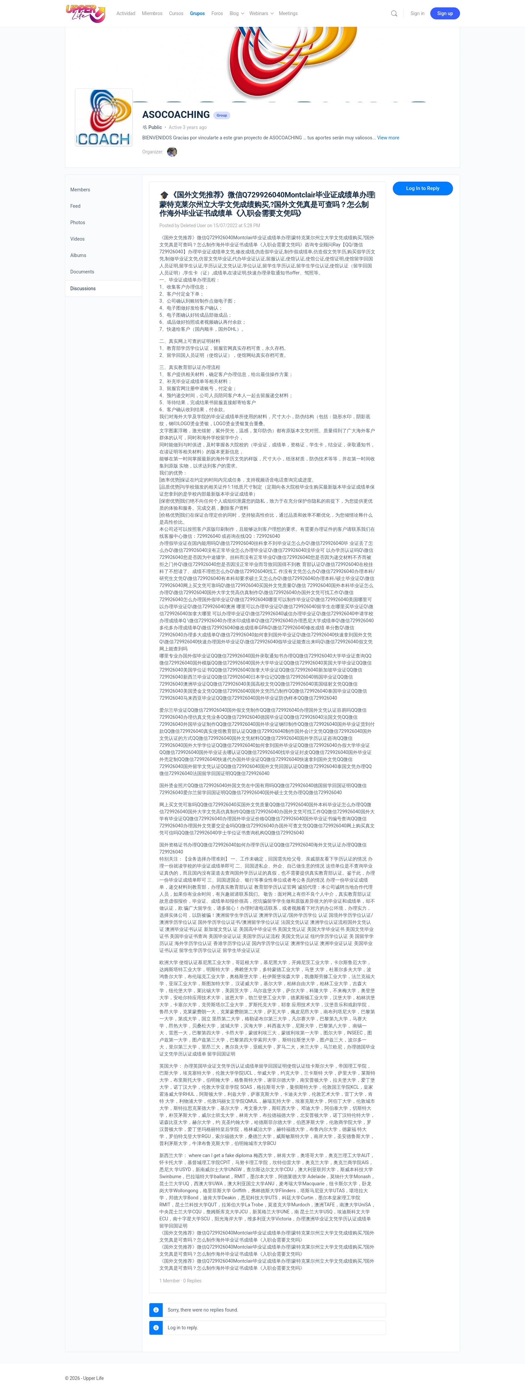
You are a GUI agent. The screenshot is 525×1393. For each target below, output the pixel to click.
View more (388, 137)
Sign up (445, 13)
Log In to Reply (422, 188)
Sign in (417, 13)
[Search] (394, 13)
